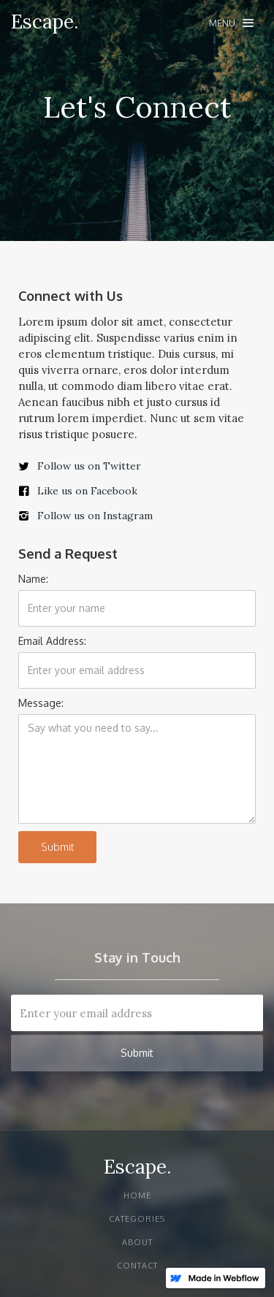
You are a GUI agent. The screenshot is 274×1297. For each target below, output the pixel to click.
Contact (137, 1265)
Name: (33, 579)
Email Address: (52, 641)
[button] (231, 23)
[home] (44, 21)
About (137, 1242)
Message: (41, 703)
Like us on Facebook (87, 490)
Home (137, 1195)
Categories (137, 1219)
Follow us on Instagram (95, 515)
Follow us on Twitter (89, 465)
